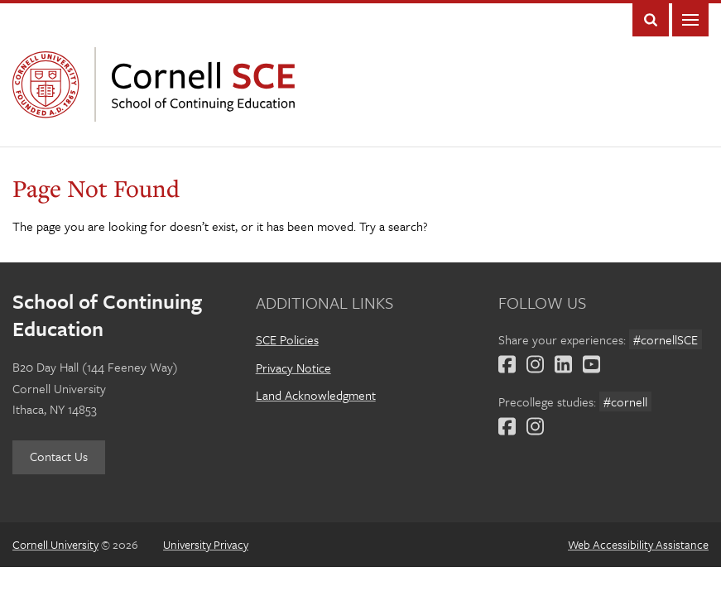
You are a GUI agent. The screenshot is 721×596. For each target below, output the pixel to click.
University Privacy (205, 544)
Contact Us (59, 456)
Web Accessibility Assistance (638, 544)
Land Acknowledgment (316, 395)
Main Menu (690, 19)
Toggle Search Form (650, 19)
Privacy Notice (293, 367)
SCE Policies (287, 339)
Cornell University (49, 84)
